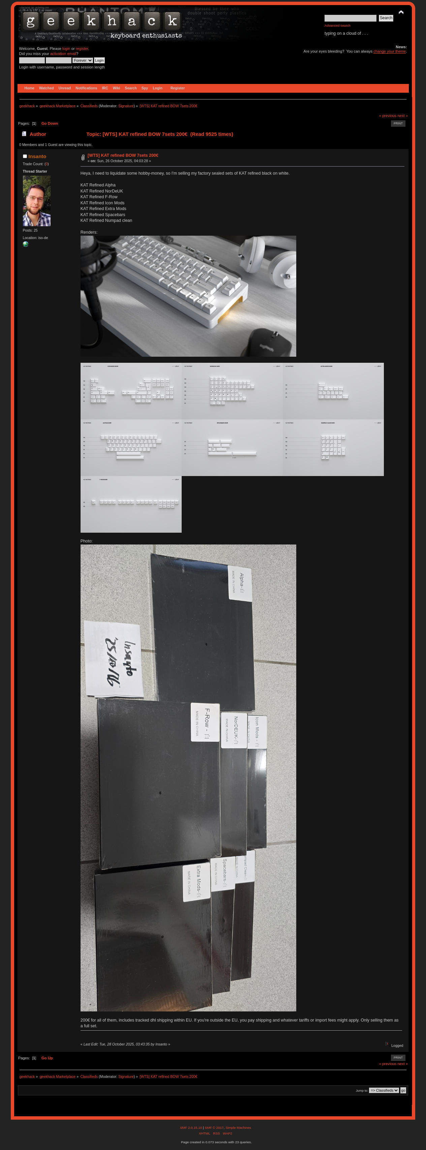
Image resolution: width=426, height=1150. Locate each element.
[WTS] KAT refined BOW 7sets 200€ (123, 155)
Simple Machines (238, 1127)
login (66, 49)
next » (403, 116)
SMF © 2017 (214, 1127)
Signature (126, 106)
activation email (63, 54)
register (82, 49)
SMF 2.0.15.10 (191, 1127)
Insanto (37, 156)
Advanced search (338, 25)
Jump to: (362, 1090)
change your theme (389, 51)
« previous (388, 116)
